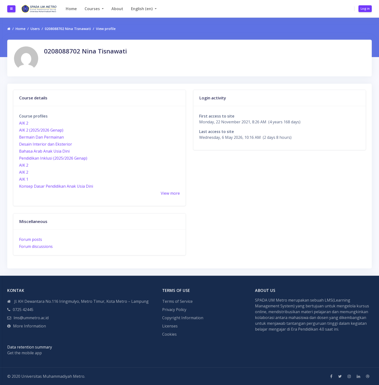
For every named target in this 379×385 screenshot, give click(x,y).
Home (71, 8)
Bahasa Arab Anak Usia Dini (44, 151)
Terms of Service (177, 301)
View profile (106, 28)
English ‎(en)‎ (142, 8)
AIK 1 (23, 179)
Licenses (170, 326)
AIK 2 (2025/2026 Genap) (41, 130)
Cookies (169, 334)
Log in (365, 9)
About (117, 8)
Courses (93, 8)
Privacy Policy (174, 309)
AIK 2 (23, 123)
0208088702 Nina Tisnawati (68, 28)
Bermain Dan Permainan (41, 137)
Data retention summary (29, 347)
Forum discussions (36, 246)
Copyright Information (182, 317)
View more (170, 193)
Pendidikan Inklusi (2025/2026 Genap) (53, 158)
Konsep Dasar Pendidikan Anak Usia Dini (56, 186)
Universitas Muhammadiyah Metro (52, 376)
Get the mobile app (24, 352)
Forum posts (30, 239)
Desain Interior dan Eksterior (45, 144)
